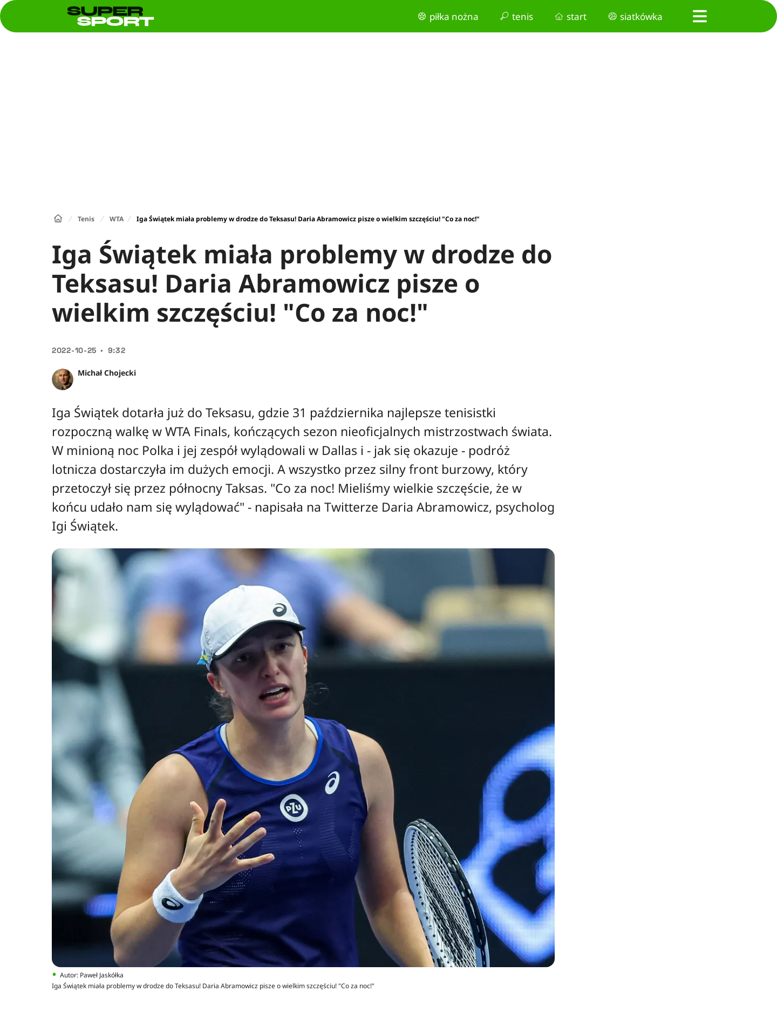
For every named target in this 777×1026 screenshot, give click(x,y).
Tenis (86, 218)
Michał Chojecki (107, 373)
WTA (117, 218)
